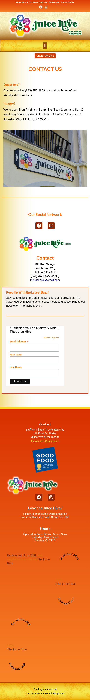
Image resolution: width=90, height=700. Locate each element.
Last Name (16, 367)
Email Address (19, 341)
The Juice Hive (66, 583)
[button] (45, 45)
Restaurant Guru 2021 (21, 555)
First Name (16, 354)
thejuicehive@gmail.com (45, 441)
